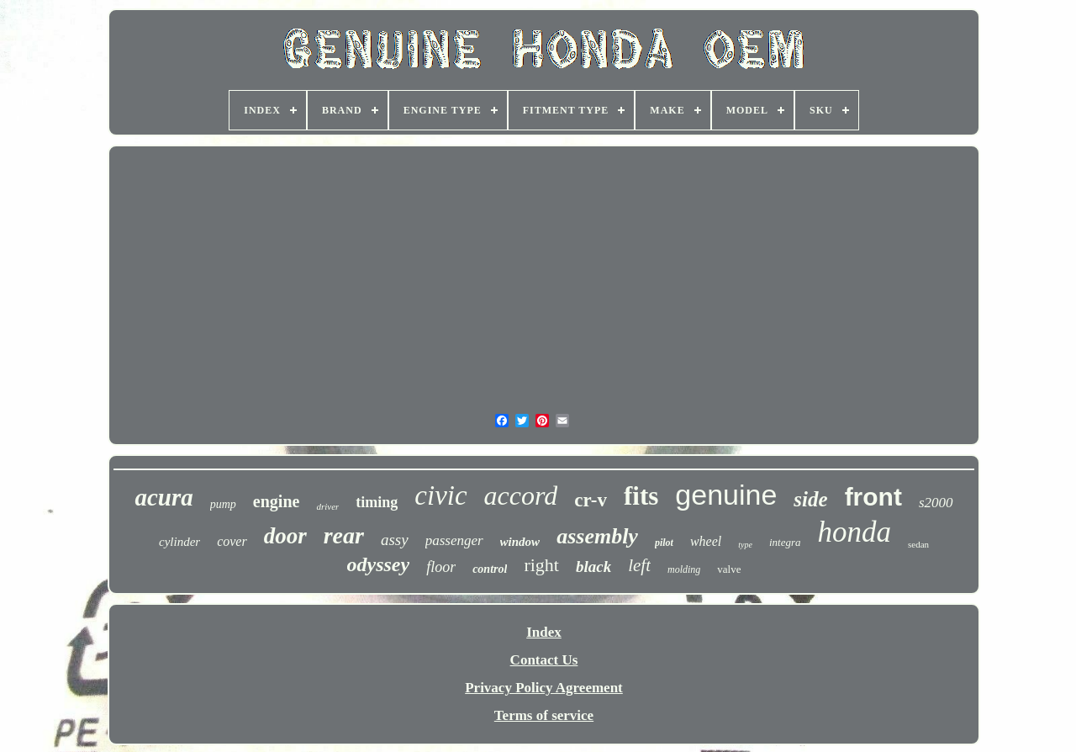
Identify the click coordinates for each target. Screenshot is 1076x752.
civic (440, 495)
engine (276, 501)
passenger (454, 540)
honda (854, 532)
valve (729, 569)
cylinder (179, 541)
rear (344, 535)
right (541, 564)
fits (641, 496)
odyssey (378, 564)
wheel (705, 541)
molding (683, 569)
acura (163, 497)
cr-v (590, 500)
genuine (726, 495)
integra (785, 542)
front (873, 497)
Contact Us (544, 660)
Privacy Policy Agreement (544, 688)
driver (327, 506)
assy (395, 539)
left (639, 565)
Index (544, 632)
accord (521, 495)
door (285, 535)
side (810, 499)
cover (232, 541)
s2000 (936, 503)
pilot (664, 542)
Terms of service (543, 715)
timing (377, 502)
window (520, 541)
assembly (597, 536)
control (489, 569)
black (593, 566)
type (745, 544)
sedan (918, 544)
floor (441, 567)
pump (223, 504)
